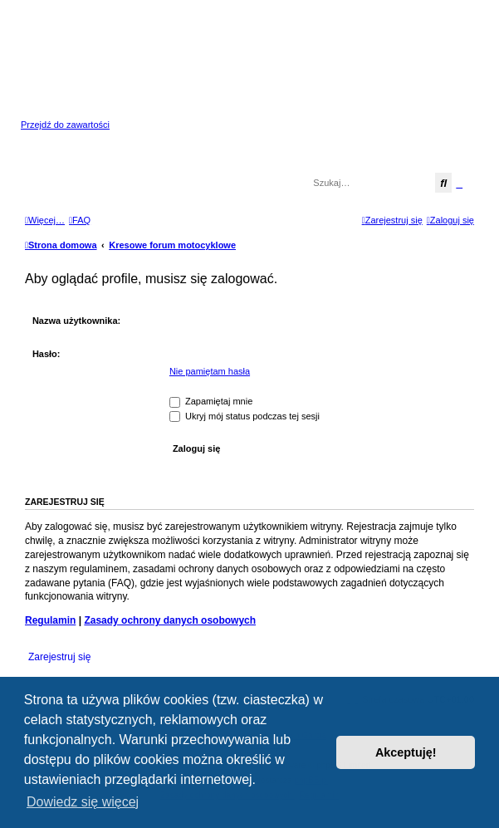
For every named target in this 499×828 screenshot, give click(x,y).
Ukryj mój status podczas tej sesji (244, 416)
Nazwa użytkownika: (76, 321)
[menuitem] (80, 220)
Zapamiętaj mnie (210, 401)
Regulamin (50, 620)
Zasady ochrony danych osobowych (170, 620)
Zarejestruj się (59, 657)
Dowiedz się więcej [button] (83, 802)
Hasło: (46, 354)
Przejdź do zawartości (65, 125)
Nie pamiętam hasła (209, 371)
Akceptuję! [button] (406, 752)
